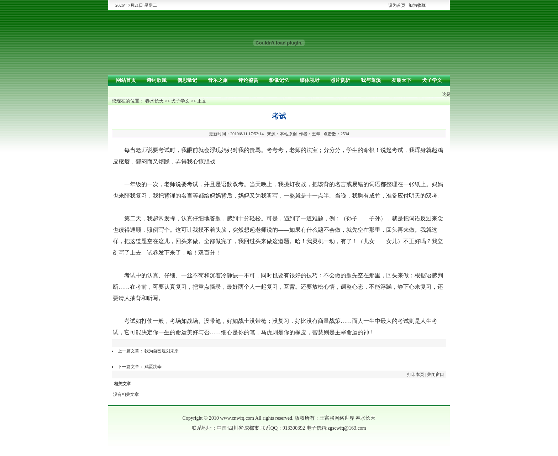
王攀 (316, 133)
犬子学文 (432, 80)
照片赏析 (340, 80)
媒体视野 (310, 80)
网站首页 (126, 80)
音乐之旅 (218, 80)
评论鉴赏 (248, 80)
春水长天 (154, 101)
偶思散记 (187, 80)
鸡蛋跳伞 (153, 366)
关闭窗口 (435, 374)
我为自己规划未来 (161, 350)
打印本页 (415, 374)
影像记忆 (279, 80)
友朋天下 (401, 80)
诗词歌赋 (157, 80)
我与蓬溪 (371, 80)
